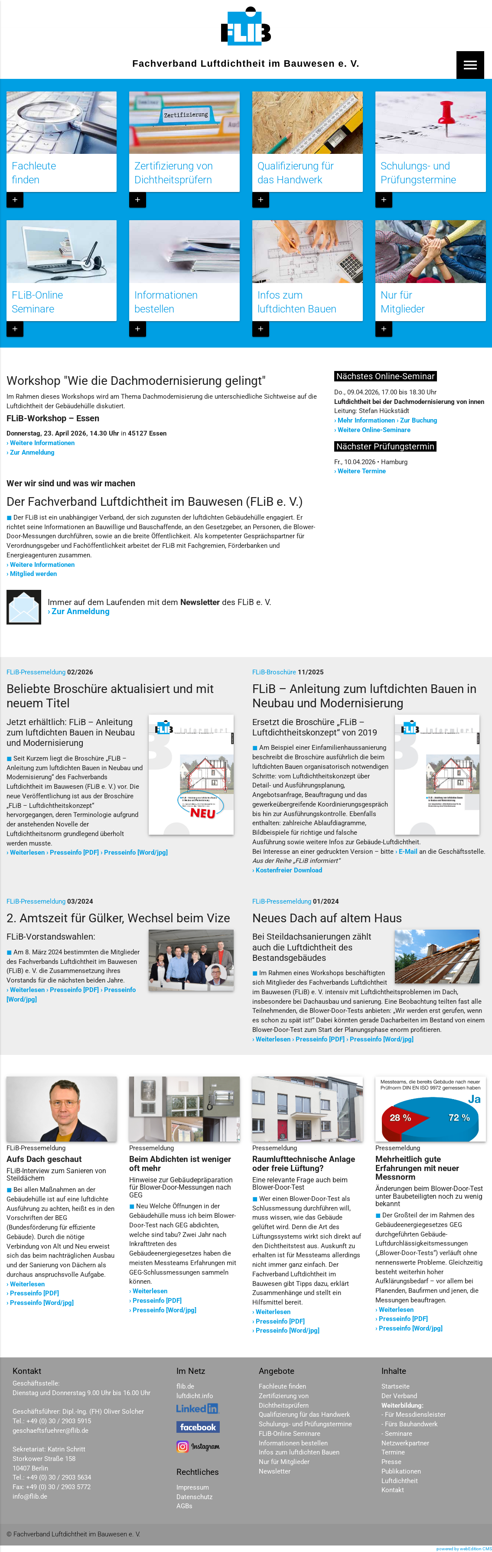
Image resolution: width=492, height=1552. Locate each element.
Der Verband (399, 1396)
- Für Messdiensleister (413, 1415)
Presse (391, 1462)
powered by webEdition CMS (464, 1548)
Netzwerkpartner (405, 1443)
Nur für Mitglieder (284, 1462)
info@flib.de (30, 1496)
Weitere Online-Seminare (374, 430)
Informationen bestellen (293, 1443)
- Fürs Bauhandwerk (409, 1424)
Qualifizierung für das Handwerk (304, 1415)
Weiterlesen (27, 852)
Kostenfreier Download (289, 870)
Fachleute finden (282, 1386)
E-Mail (408, 852)
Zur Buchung (418, 420)
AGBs (184, 1506)
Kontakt (392, 1490)
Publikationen (401, 1471)
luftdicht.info (194, 1396)
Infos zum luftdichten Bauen (299, 1452)
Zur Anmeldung (32, 452)
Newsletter (274, 1471)
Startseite (395, 1386)
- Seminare (396, 1434)
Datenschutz (194, 1497)
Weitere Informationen (42, 443)
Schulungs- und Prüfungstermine (305, 1424)
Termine (393, 1452)
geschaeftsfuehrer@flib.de (50, 1431)
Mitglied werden (33, 574)
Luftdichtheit (399, 1481)
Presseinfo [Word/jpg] (136, 852)
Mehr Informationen (366, 420)
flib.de (185, 1386)
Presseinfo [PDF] (74, 852)
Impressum (192, 1487)
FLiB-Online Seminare (289, 1434)
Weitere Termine (362, 471)
